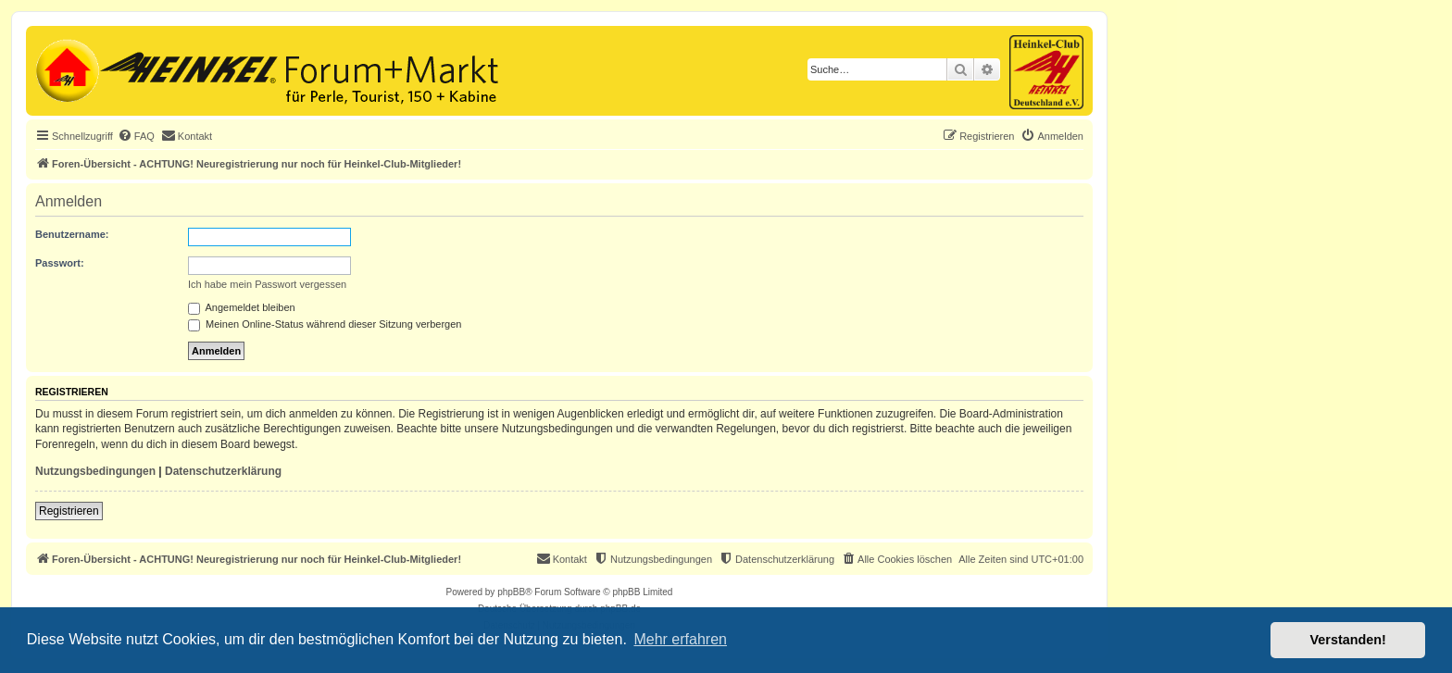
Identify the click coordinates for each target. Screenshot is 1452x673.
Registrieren (69, 511)
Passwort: (59, 262)
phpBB (511, 592)
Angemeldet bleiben (241, 307)
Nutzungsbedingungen (95, 471)
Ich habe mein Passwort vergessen (267, 284)
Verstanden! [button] (1348, 639)
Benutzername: (71, 234)
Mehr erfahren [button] (680, 639)
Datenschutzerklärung (223, 471)
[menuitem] (136, 136)
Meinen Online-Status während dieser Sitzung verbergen (324, 324)
